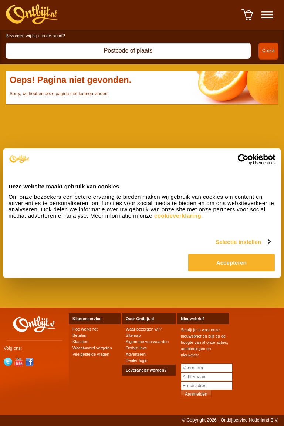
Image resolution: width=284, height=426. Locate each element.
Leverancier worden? (146, 370)
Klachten (80, 341)
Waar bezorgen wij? (144, 329)
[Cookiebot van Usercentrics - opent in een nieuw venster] (243, 159)
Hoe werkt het (85, 329)
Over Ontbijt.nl (140, 318)
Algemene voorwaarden (147, 341)
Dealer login (137, 360)
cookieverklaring (177, 215)
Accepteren (231, 262)
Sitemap (133, 335)
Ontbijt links (136, 348)
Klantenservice (86, 318)
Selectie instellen (238, 241)
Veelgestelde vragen (90, 354)
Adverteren (136, 354)
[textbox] (128, 51)
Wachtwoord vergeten (92, 348)
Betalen (79, 335)
